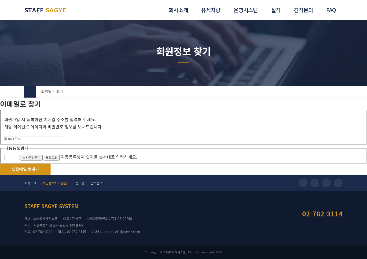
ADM (219, 252)
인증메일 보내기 (25, 169)
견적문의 (97, 183)
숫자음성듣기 (31, 157)
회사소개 (30, 183)
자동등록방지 (17, 148)
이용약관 (79, 183)
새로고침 (52, 157)
